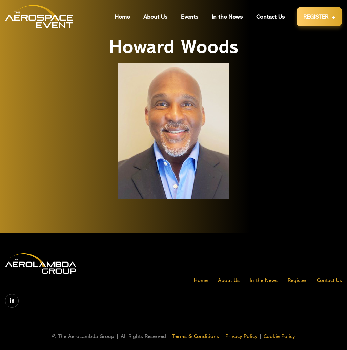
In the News (264, 280)
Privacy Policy (241, 336)
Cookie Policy (279, 336)
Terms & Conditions (196, 336)
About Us (229, 280)
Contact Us (329, 280)
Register (297, 280)
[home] (39, 16)
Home (201, 280)
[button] (189, 17)
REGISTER (319, 17)
